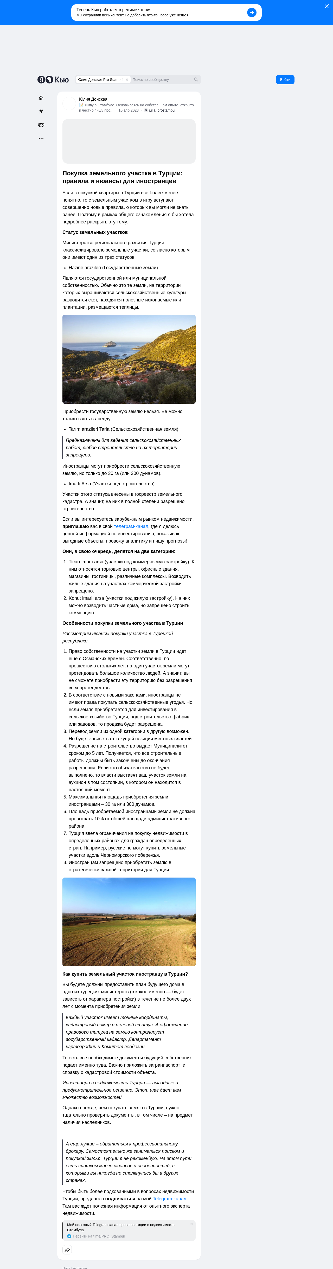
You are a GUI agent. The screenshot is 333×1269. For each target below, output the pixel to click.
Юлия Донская (93, 99)
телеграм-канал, (132, 526)
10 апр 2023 (128, 110)
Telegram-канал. (170, 1198)
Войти (285, 80)
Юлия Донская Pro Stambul (100, 80)
